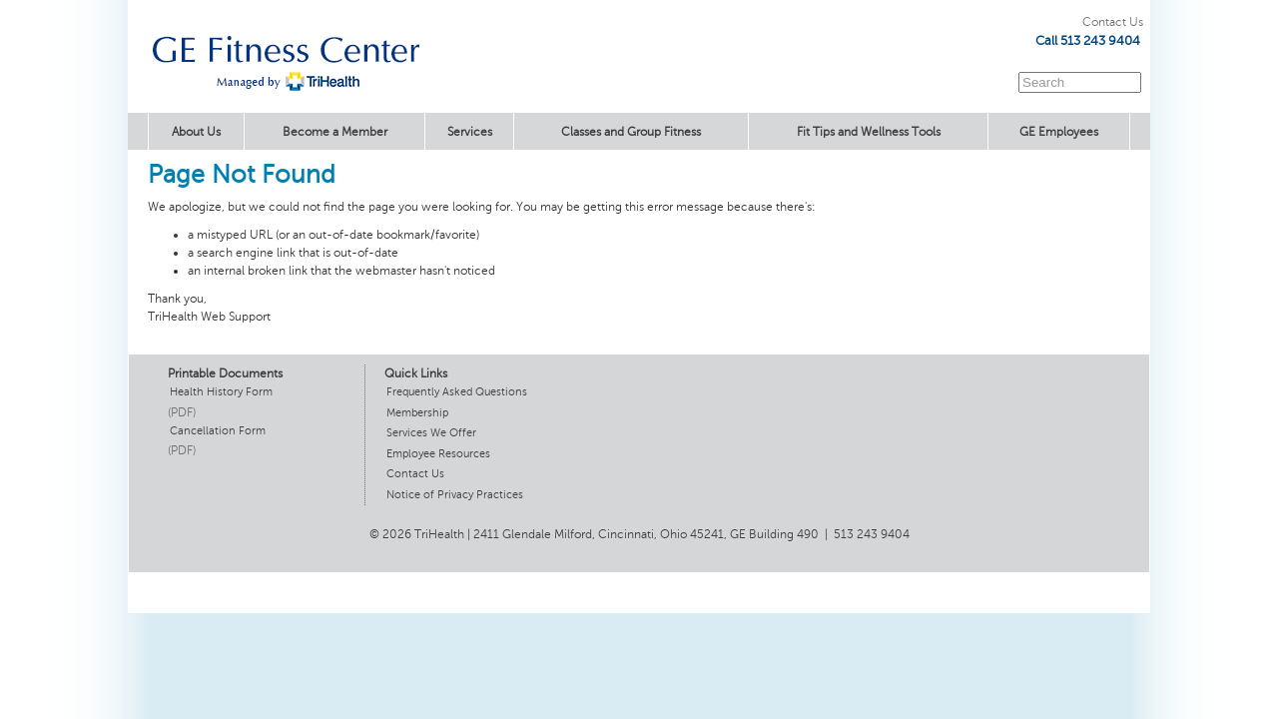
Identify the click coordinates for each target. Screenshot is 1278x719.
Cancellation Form (218, 430)
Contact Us (1112, 22)
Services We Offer (431, 432)
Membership (417, 412)
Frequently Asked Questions (456, 391)
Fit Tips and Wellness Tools (869, 132)
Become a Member (335, 132)
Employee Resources (438, 453)
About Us (196, 132)
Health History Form (221, 391)
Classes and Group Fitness (631, 132)
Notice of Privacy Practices (454, 494)
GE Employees (1058, 132)
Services (469, 132)
